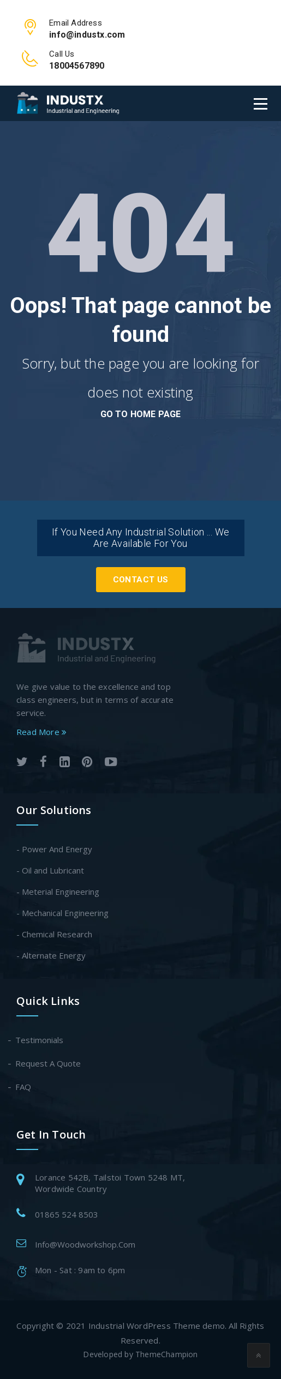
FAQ (23, 1086)
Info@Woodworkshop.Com (85, 1244)
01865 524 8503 (66, 1214)
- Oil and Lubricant (50, 870)
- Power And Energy (54, 849)
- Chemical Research (54, 934)
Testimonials (39, 1039)
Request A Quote (48, 1063)
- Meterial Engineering (57, 891)
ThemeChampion (166, 1354)
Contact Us (141, 580)
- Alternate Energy (51, 955)
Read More (41, 731)
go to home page (140, 414)
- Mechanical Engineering (62, 912)
